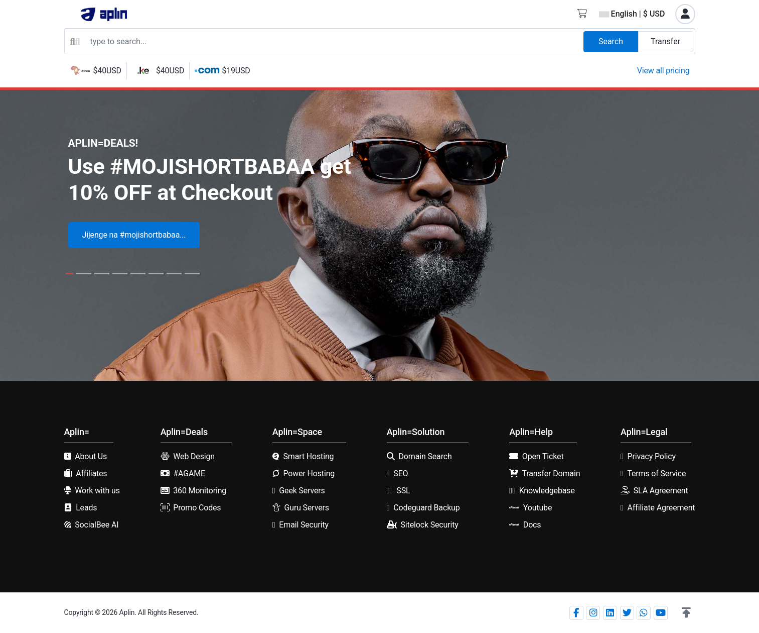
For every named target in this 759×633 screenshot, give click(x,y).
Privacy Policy (652, 456)
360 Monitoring (199, 490)
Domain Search (425, 456)
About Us (91, 456)
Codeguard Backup (426, 507)
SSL (403, 490)
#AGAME (189, 473)
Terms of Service (656, 473)
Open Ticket (543, 456)
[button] (686, 612)
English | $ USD (632, 14)
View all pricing (663, 70)
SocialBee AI (96, 525)
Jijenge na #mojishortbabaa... (134, 235)
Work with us (97, 490)
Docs (532, 525)
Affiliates (91, 473)
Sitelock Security (430, 525)
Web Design (194, 456)
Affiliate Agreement (661, 507)
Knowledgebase (547, 490)
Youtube (537, 507)
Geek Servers (302, 490)
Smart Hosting (308, 456)
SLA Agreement (661, 490)
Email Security (304, 525)
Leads (86, 507)
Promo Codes (197, 507)
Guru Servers (306, 507)
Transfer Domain (551, 473)
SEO (400, 473)
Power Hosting (309, 473)
